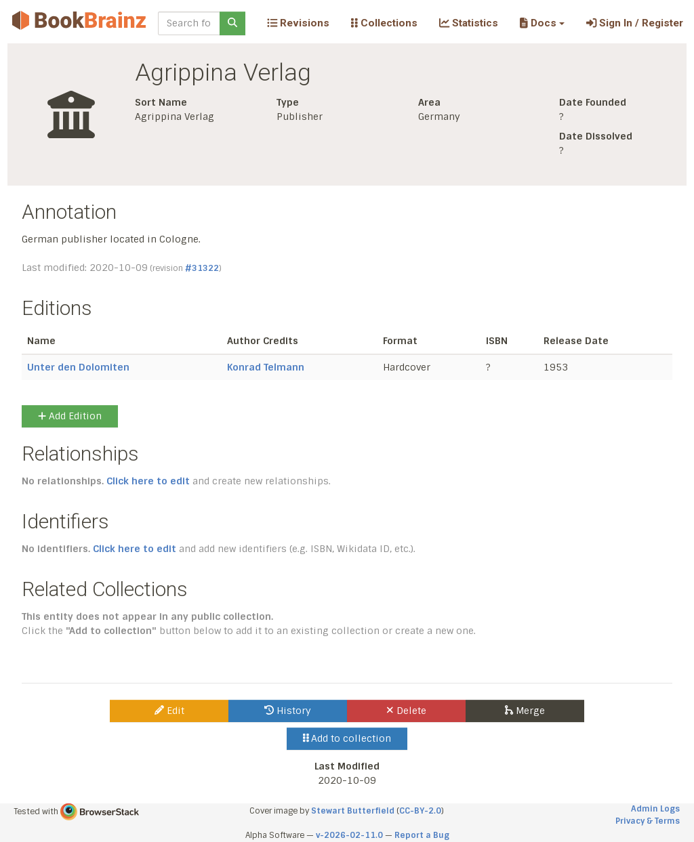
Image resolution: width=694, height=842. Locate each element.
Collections (384, 23)
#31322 (202, 268)
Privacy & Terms (647, 821)
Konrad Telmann (265, 367)
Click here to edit (148, 481)
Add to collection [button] (347, 738)
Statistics (468, 23)
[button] (542, 23)
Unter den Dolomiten (78, 367)
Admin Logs (655, 808)
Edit (169, 710)
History (287, 710)
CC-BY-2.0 (420, 810)
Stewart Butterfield (352, 810)
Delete (406, 710)
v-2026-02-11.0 (349, 835)
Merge (525, 710)
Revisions (298, 23)
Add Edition (70, 416)
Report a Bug (421, 835)
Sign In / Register (634, 23)
